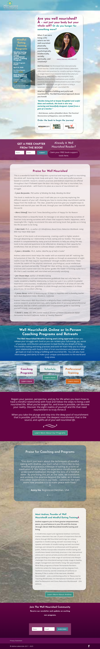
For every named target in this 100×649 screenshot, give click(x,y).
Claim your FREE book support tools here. (64, 154)
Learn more (26, 381)
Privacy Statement (16, 641)
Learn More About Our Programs (50, 433)
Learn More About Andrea (59, 594)
